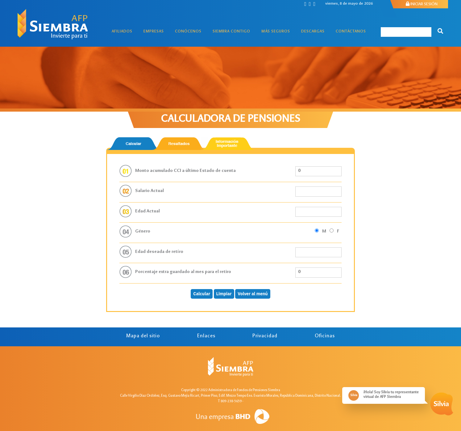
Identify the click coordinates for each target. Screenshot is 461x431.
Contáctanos (351, 32)
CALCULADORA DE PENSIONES (230, 119)
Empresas (153, 32)
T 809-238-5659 (230, 401)
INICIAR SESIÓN (422, 4)
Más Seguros (275, 32)
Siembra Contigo (231, 32)
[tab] (133, 143)
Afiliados (122, 32)
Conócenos (188, 32)
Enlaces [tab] (206, 336)
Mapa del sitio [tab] (143, 336)
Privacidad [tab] (264, 336)
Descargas (313, 32)
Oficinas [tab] (325, 336)
